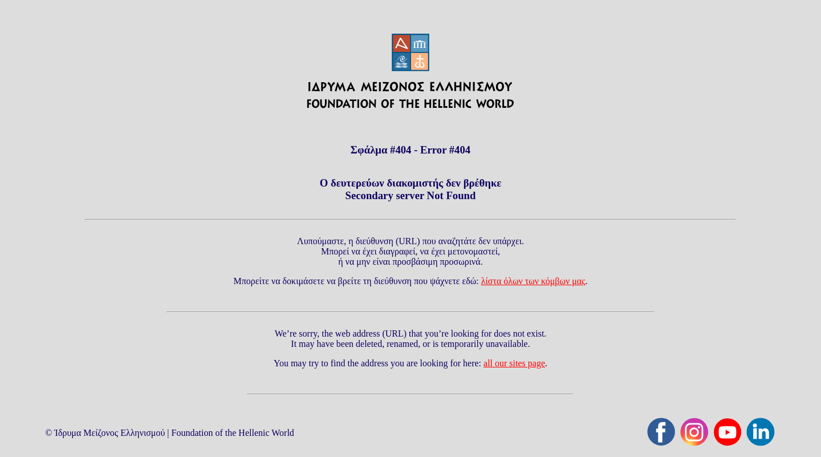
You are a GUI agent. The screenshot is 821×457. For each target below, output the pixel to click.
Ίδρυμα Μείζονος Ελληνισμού (109, 433)
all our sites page (514, 363)
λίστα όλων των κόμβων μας (533, 281)
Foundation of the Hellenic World (233, 433)
